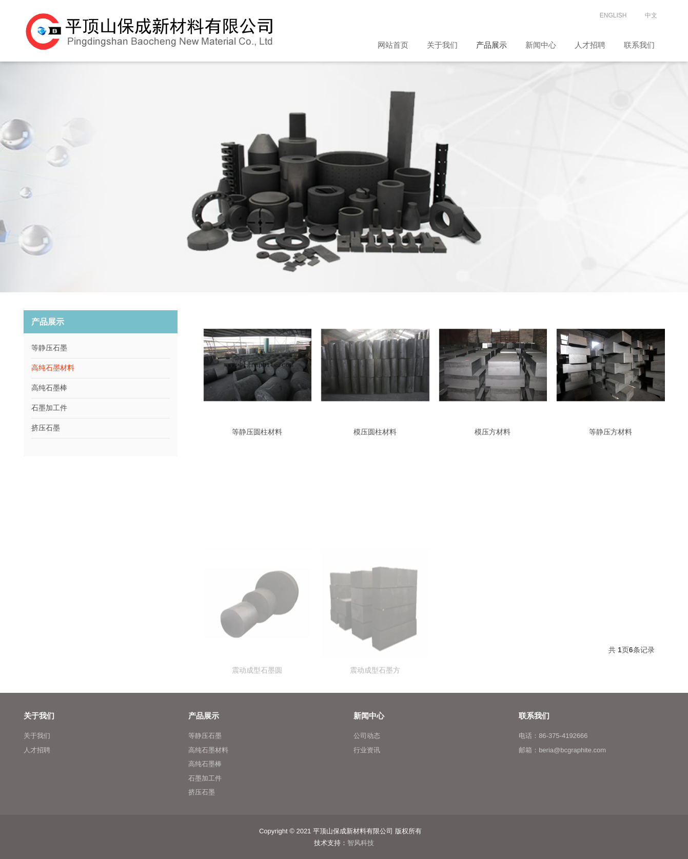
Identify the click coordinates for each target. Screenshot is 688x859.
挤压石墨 (45, 428)
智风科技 (360, 843)
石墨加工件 (49, 408)
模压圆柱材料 (375, 432)
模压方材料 (492, 432)
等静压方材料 (610, 432)
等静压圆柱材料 (257, 432)
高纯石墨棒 (49, 388)
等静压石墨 (49, 348)
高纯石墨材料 (52, 368)
